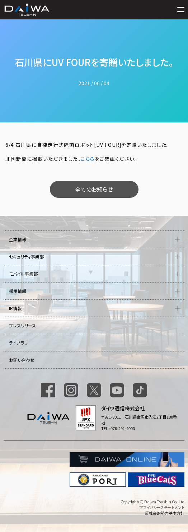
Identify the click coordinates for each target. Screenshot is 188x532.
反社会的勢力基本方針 (164, 513)
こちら (88, 158)
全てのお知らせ (94, 189)
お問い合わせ (21, 360)
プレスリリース (22, 325)
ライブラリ (18, 343)
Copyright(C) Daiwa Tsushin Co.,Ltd (152, 501)
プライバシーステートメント (161, 507)
